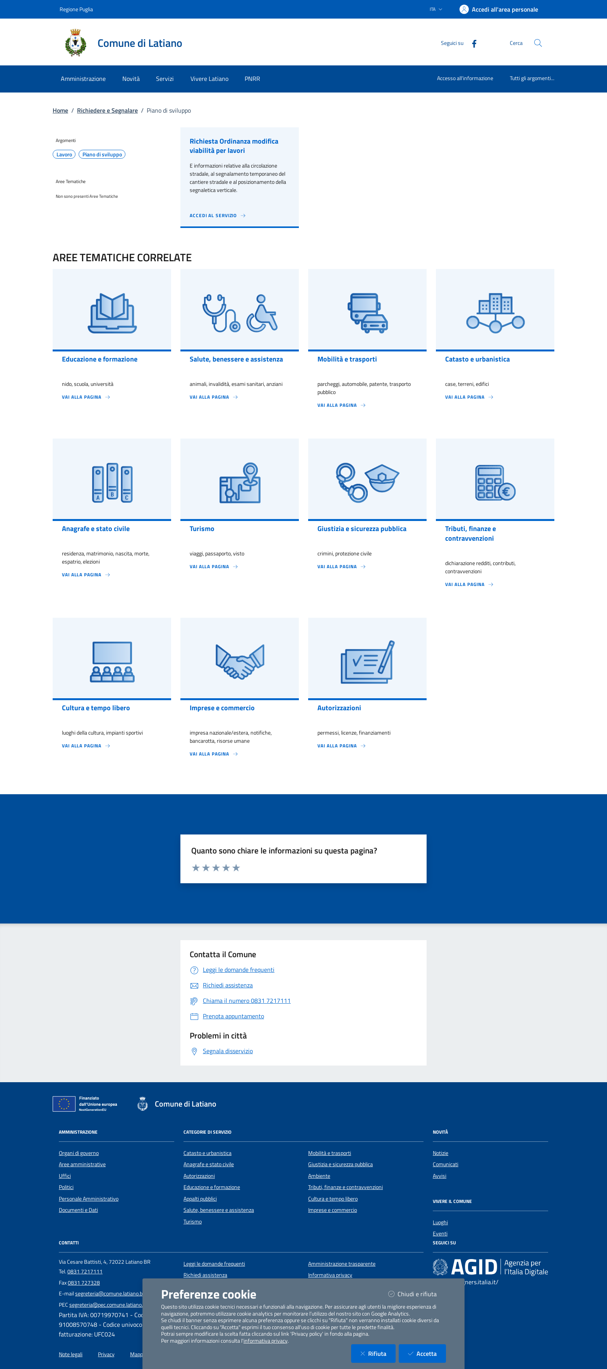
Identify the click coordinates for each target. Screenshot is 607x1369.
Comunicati (445, 1164)
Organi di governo (79, 1153)
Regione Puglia (76, 9)
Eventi (440, 1233)
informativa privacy (265, 1340)
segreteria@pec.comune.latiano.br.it (110, 1304)
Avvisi (439, 1176)
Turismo (192, 1221)
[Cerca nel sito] (538, 43)
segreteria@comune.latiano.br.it (111, 1293)
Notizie (440, 1153)
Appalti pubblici (200, 1198)
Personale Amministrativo (88, 1198)
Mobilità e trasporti (329, 1153)
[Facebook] (471, 43)
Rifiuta (378, 1353)
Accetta (427, 1353)
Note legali (70, 1354)
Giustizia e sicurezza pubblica (340, 1164)
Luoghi (440, 1222)
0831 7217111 (85, 1271)
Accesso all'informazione (465, 78)
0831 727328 (84, 1282)
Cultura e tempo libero (333, 1198)
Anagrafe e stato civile (208, 1164)
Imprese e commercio (332, 1210)
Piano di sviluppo (102, 154)
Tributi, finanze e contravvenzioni (345, 1187)
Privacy (106, 1354)
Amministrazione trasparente (342, 1263)
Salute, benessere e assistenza (218, 1210)
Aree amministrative (82, 1164)
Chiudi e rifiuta (417, 1294)
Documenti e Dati (78, 1210)
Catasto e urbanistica (207, 1153)
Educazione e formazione (211, 1187)
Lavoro (64, 154)
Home (60, 110)
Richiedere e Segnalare (107, 110)
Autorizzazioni (199, 1176)
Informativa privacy (330, 1275)
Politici (66, 1187)
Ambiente (319, 1176)
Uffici (65, 1176)
